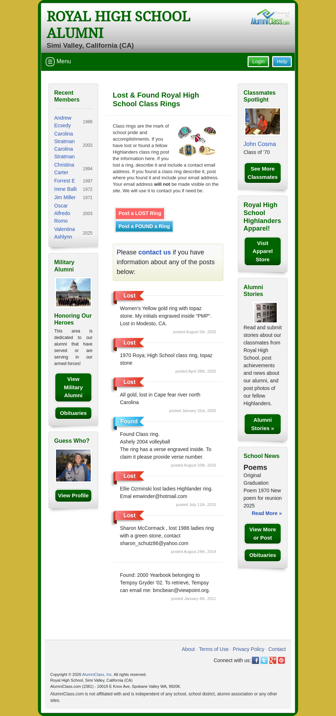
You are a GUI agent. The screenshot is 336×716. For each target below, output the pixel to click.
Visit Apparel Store (263, 251)
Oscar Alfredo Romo (62, 213)
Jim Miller (65, 197)
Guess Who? (72, 441)
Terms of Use (214, 649)
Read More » (267, 513)
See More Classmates (262, 173)
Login (258, 61)
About (188, 649)
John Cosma (260, 144)
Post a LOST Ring (140, 213)
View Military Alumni (73, 387)
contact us (154, 252)
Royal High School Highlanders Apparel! (262, 216)
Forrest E (64, 181)
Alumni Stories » (262, 424)
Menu (58, 62)
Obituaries (73, 413)
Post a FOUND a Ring (144, 226)
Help (282, 61)
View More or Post (262, 533)
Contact (277, 649)
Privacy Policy (248, 649)
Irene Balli (65, 189)
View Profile (73, 495)
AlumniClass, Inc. (97, 674)
